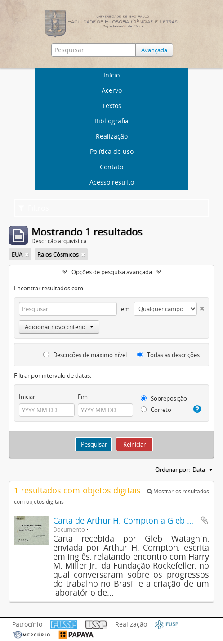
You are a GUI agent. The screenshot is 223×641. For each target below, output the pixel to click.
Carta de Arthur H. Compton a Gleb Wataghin (138, 520)
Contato (111, 167)
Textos (111, 105)
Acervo (112, 90)
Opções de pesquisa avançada (111, 272)
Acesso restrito (111, 182)
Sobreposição (164, 398)
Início (111, 75)
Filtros (33, 208)
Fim (83, 397)
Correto (156, 410)
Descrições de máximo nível (85, 355)
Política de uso (112, 151)
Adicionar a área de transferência (204, 520)
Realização (112, 136)
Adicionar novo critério (59, 327)
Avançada (154, 50)
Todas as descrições (168, 355)
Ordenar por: (172, 469)
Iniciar (27, 397)
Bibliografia (111, 121)
